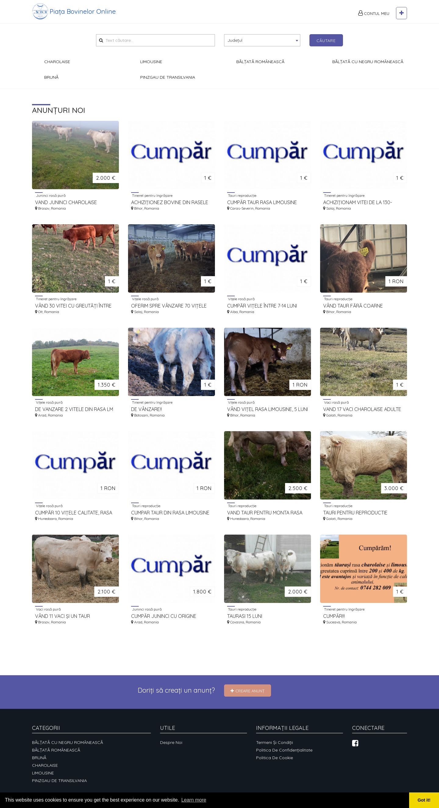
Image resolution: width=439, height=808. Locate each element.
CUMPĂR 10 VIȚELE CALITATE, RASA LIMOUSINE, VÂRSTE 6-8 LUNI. (73, 513)
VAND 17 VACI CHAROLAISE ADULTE (362, 409)
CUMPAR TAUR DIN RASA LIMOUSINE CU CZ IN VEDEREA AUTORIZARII (170, 513)
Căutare (326, 40)
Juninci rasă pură (50, 195)
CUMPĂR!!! (334, 616)
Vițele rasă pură (145, 299)
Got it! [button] (424, 800)
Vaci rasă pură (336, 402)
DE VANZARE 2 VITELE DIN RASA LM (74, 409)
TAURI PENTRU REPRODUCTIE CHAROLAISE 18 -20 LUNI (355, 513)
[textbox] (262, 39)
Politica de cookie (274, 757)
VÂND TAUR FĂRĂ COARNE (353, 306)
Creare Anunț (247, 690)
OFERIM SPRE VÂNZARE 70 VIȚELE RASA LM (169, 306)
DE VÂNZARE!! (146, 409)
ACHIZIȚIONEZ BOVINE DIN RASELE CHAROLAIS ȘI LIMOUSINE (169, 202)
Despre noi (171, 742)
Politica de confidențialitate (284, 750)
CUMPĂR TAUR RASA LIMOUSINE (262, 202)
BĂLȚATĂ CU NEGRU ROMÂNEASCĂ (67, 742)
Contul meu (373, 13)
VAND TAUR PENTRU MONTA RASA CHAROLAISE (264, 513)
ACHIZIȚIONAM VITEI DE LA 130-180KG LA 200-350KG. (357, 202)
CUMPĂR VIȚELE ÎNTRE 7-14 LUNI (262, 306)
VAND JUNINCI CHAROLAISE (66, 202)
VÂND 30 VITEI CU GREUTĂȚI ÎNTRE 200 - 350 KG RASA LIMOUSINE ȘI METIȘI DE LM (73, 306)
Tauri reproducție (241, 195)
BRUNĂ (39, 757)
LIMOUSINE (43, 773)
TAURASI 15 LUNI (244, 616)
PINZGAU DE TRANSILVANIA (59, 780)
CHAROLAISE (45, 765)
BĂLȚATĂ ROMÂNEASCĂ (56, 750)
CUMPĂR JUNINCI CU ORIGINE (163, 616)
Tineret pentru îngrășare (152, 195)
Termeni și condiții (274, 742)
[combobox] (262, 40)
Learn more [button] (193, 800)
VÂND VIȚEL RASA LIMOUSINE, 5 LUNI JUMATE (267, 409)
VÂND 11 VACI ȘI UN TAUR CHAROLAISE (62, 616)
